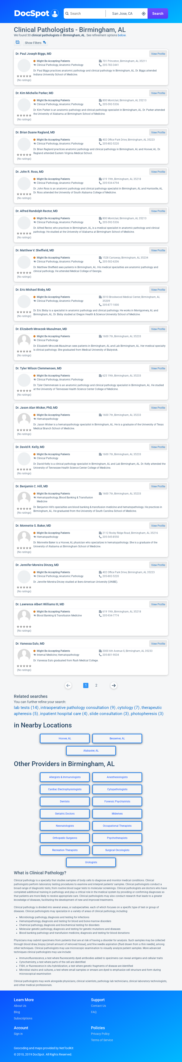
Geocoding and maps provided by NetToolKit (43, 1048)
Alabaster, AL (91, 750)
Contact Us (98, 1005)
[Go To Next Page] (113, 685)
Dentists (65, 801)
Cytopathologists (117, 789)
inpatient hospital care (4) (64, 713)
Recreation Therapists (65, 850)
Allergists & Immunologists (65, 777)
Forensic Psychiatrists (117, 801)
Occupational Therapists (117, 825)
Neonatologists (65, 825)
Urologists (91, 862)
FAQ (94, 1012)
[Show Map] (17, 42)
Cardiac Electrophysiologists (64, 789)
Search (157, 14)
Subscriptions (23, 1018)
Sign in (18, 1033)
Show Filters (35, 43)
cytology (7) (128, 707)
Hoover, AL (65, 738)
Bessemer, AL (117, 738)
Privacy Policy (100, 1033)
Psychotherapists (117, 838)
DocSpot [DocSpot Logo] (35, 12)
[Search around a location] (127, 13)
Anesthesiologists (117, 777)
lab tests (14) (26, 707)
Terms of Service (102, 1040)
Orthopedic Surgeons (65, 838)
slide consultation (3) (109, 713)
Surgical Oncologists (117, 850)
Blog (17, 1012)
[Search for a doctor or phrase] (85, 13)
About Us (20, 1005)
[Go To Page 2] (96, 685)
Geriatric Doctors (65, 813)
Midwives (117, 813)
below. (122, 35)
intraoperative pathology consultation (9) (78, 707)
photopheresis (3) (147, 713)
